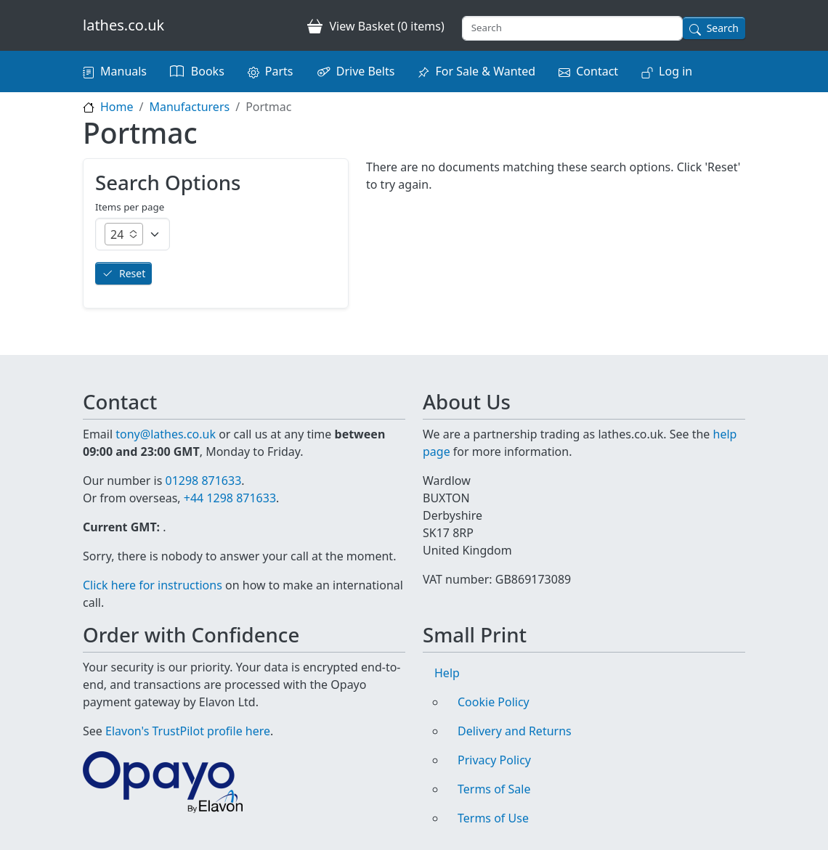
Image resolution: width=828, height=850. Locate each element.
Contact (597, 71)
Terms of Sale (494, 789)
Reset (132, 273)
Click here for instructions (152, 585)
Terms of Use (493, 818)
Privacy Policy (494, 760)
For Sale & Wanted (485, 71)
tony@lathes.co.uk (165, 434)
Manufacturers (189, 107)
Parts (279, 71)
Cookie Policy (493, 702)
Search (723, 28)
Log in (675, 71)
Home (117, 107)
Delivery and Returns (515, 731)
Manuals (123, 71)
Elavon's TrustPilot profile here (187, 731)
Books (207, 71)
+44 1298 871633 (230, 498)
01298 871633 (203, 481)
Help (447, 673)
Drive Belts (365, 71)
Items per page (129, 206)
